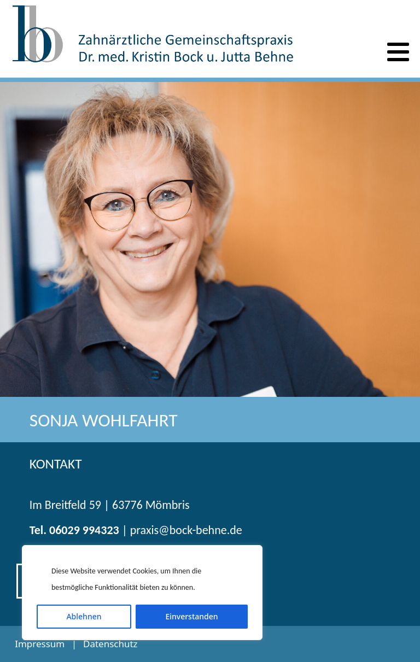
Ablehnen (83, 616)
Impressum (40, 643)
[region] (142, 592)
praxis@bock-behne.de (186, 530)
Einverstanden (191, 616)
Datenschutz (110, 643)
